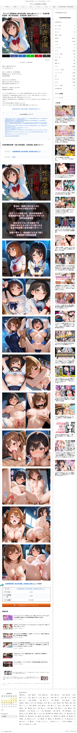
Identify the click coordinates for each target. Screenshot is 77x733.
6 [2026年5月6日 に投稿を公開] (6, 700)
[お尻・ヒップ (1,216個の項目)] (37, 711)
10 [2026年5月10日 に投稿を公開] (15, 700)
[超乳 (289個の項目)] (41, 716)
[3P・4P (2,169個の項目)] (71, 705)
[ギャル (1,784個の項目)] (45, 708)
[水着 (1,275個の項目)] (72, 708)
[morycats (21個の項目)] (71, 719)
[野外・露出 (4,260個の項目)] (70, 703)
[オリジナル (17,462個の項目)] (25, 697)
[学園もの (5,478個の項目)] (42, 703)
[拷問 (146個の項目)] (57, 716)
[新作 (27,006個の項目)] (37, 695)
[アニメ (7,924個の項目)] (48, 700)
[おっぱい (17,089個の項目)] (48, 697)
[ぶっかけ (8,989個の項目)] (25, 700)
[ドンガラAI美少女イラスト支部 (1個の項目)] (47, 724)
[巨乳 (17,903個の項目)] (71, 695)
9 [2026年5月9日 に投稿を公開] (13, 700)
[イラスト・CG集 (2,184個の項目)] (58, 705)
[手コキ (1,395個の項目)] (62, 708)
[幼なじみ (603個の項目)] (23, 713)
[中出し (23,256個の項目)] (60, 695)
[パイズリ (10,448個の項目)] (70, 697)
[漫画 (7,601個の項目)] (60, 700)
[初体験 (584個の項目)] (50, 713)
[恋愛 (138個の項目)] (64, 716)
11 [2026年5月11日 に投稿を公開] (2, 702)
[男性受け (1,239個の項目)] (25, 711)
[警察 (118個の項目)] (23, 719)
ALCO (13, 157)
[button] (46, 56)
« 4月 (2, 709)
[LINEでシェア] (30, 56)
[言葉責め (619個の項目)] (70, 711)
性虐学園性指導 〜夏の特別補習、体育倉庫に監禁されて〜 (26, 109)
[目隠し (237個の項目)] (49, 716)
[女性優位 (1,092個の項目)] (50, 711)
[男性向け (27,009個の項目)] (25, 695)
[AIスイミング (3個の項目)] (57, 721)
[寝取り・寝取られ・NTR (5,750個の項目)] (28, 703)
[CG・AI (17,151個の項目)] (37, 697)
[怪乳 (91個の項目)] (43, 719)
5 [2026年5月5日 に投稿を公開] (4, 700)
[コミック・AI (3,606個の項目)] (25, 705)
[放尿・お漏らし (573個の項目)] (60, 713)
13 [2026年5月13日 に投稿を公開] (6, 702)
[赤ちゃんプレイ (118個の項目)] (33, 719)
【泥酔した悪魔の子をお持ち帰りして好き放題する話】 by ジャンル (16, 127)
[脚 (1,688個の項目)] (54, 708)
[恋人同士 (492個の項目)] (71, 713)
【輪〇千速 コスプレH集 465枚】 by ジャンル (13, 128)
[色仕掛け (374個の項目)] (32, 716)
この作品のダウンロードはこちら (28, 605)
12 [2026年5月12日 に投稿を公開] (4, 702)
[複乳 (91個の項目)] (51, 719)
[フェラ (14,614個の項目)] (59, 697)
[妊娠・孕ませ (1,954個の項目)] (34, 708)
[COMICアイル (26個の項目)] (60, 719)
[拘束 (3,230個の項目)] (36, 705)
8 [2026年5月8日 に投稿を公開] (11, 700)
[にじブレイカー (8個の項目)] (44, 721)
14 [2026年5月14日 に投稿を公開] (9, 702)
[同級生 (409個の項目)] (23, 716)
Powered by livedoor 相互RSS (12, 136)
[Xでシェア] (6, 56)
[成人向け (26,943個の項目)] (48, 695)
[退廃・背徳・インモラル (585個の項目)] (37, 713)
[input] (65, 97)
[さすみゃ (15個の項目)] (24, 721)
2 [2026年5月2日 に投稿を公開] (13, 698)
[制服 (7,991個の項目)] (37, 700)
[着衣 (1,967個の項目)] (23, 708)
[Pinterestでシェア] (38, 56)
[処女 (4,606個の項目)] (60, 703)
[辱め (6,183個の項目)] (70, 700)
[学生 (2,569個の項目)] (46, 705)
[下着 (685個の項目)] (60, 711)
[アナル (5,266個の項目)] (51, 703)
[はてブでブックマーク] (22, 56)
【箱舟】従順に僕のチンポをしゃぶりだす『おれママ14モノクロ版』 (16, 133)
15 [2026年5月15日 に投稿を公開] (11, 702)
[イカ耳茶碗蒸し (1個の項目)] (69, 721)
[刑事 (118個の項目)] (72, 716)
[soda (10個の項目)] (34, 721)
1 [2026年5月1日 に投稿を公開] (11, 698)
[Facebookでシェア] (14, 56)
